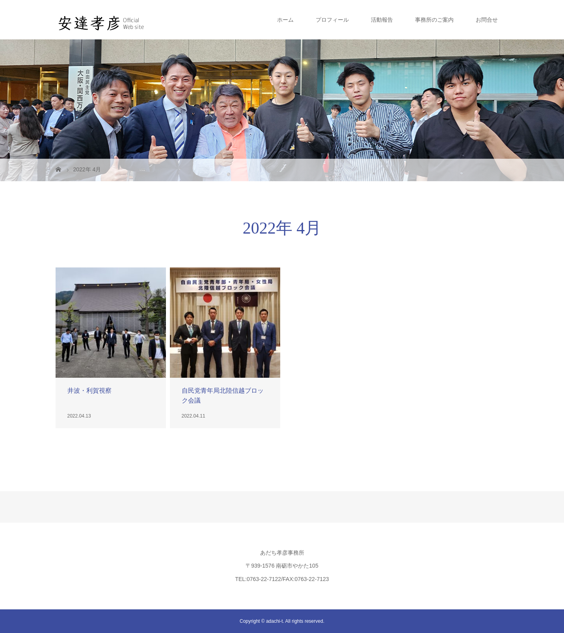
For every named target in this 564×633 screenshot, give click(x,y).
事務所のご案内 (434, 20)
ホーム (285, 20)
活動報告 (382, 20)
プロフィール (332, 20)
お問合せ (487, 20)
